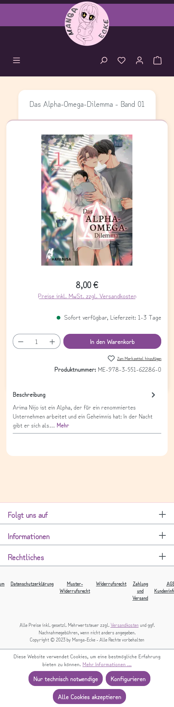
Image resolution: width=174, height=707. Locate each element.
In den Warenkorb (112, 341)
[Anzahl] (36, 341)
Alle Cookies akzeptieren (89, 696)
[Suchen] (103, 61)
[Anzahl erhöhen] (52, 341)
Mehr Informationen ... (107, 664)
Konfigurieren (128, 678)
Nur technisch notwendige (65, 678)
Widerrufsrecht (111, 583)
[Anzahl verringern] (20, 341)
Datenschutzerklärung (32, 583)
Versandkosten (125, 624)
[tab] (85, 409)
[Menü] (17, 61)
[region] (87, 203)
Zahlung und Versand (140, 590)
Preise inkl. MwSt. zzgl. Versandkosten (87, 295)
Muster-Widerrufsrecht (75, 587)
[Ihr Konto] (139, 61)
